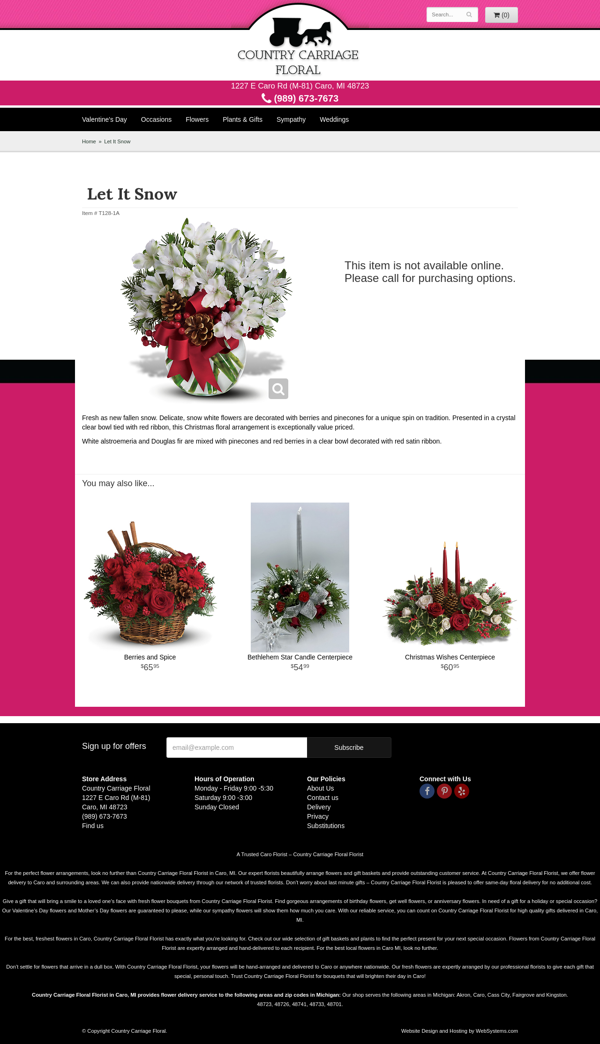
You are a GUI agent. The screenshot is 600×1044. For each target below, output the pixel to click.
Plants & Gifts (242, 119)
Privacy (318, 816)
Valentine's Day (104, 119)
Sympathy (291, 119)
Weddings (334, 119)
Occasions (156, 119)
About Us (320, 788)
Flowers (197, 119)
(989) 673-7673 (300, 98)
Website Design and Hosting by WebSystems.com (459, 1031)
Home (89, 141)
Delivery (319, 807)
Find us (93, 825)
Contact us (322, 797)
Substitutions (326, 825)
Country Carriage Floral (300, 40)
